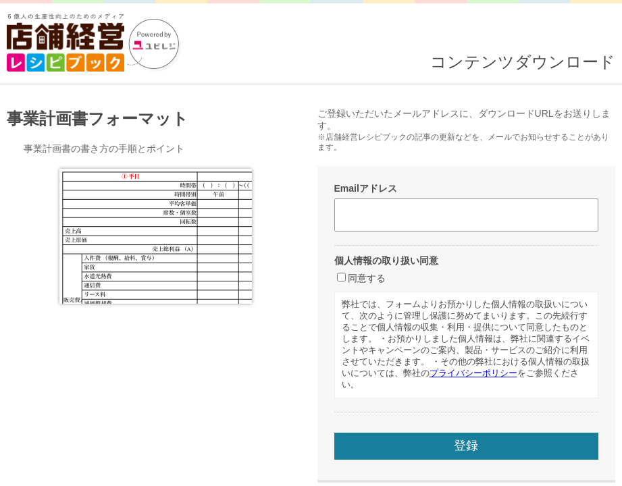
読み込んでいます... (311, 243)
